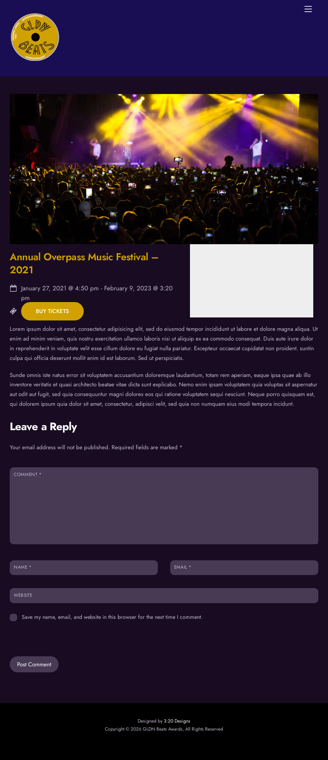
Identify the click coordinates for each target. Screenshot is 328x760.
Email (183, 567)
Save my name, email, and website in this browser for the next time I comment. (112, 617)
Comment (28, 474)
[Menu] (308, 9)
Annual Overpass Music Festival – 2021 (84, 263)
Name (22, 567)
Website (23, 595)
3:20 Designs (177, 721)
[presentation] (56, 634)
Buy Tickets (52, 311)
